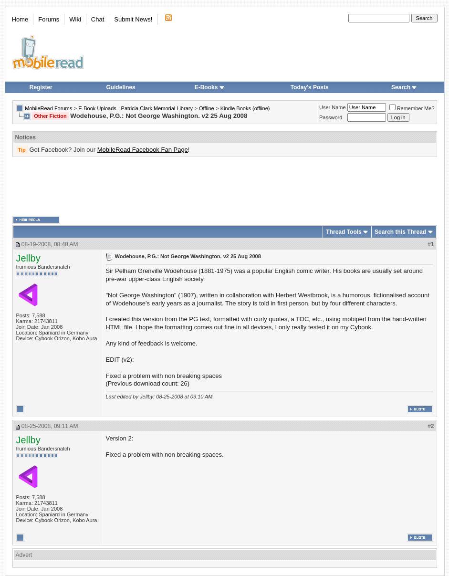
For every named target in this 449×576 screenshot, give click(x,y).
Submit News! (133, 19)
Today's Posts (310, 87)
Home (20, 19)
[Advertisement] (224, 186)
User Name (332, 107)
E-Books (210, 87)
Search (404, 87)
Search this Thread (400, 232)
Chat (97, 19)
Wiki (75, 19)
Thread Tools (343, 232)
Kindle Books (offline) (245, 108)
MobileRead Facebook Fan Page (142, 149)
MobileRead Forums (48, 108)
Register (41, 87)
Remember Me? (412, 108)
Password (330, 117)
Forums (48, 19)
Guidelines (120, 87)
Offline (206, 108)
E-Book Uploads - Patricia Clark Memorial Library (135, 108)
